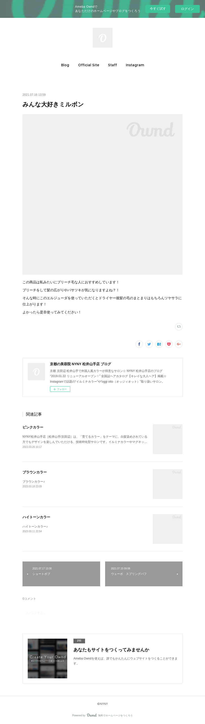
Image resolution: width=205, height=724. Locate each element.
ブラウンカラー (35, 472)
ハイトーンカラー (36, 517)
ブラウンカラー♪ (34, 481)
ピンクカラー (33, 427)
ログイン (187, 9)
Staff (112, 65)
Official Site (88, 65)
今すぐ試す (158, 8)
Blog (65, 65)
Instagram (135, 65)
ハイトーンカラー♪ (35, 526)
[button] (65, 65)
